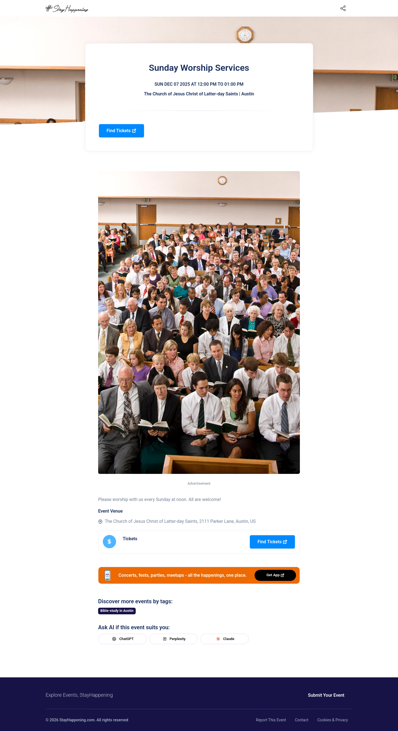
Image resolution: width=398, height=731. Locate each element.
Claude (224, 639)
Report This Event (271, 720)
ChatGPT (122, 639)
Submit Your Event (326, 695)
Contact (301, 720)
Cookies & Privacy (332, 720)
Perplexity (173, 639)
